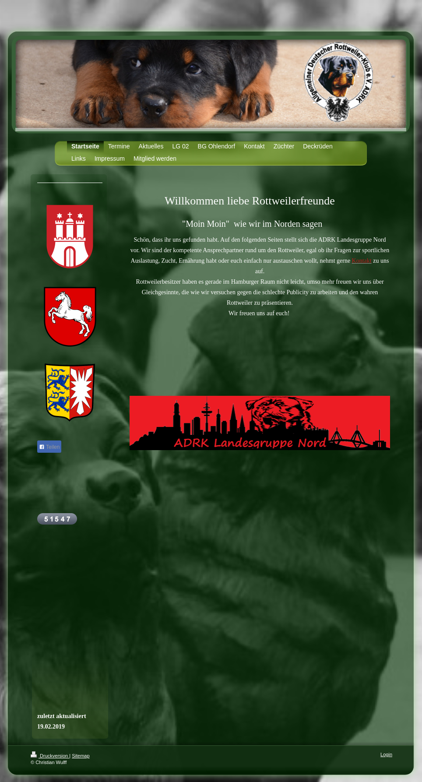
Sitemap (80, 755)
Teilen (49, 447)
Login (386, 754)
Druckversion (50, 755)
